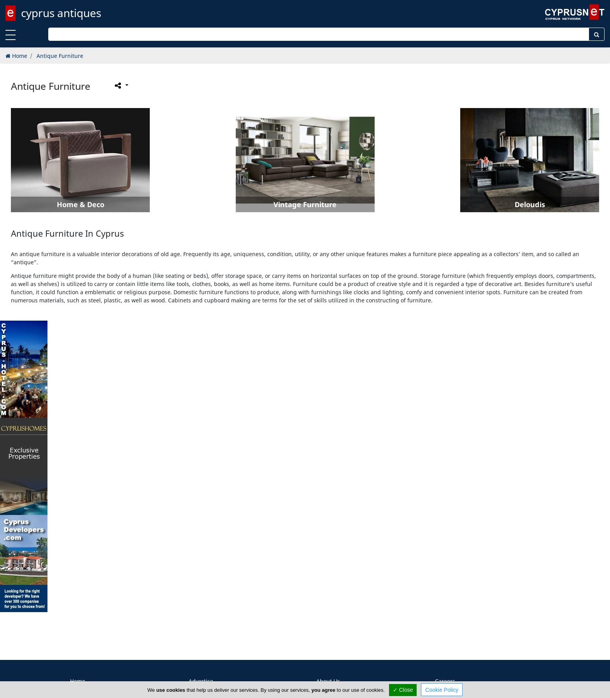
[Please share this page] (121, 85)
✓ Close (403, 690)
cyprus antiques (61, 12)
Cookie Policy (441, 690)
